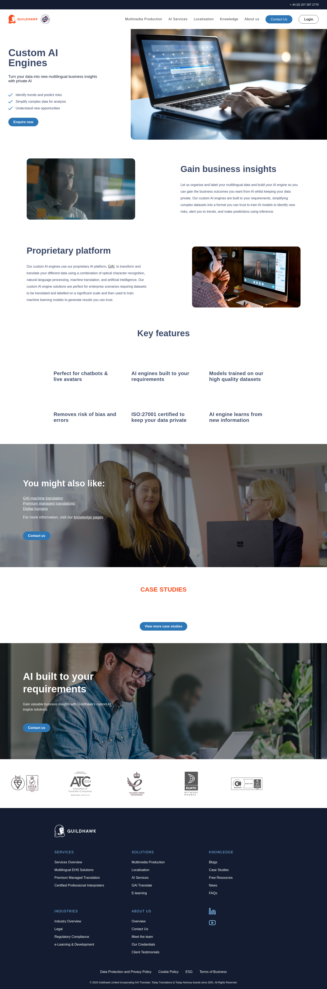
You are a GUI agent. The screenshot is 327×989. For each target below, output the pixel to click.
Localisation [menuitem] (204, 19)
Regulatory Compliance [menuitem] (71, 936)
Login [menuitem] (308, 19)
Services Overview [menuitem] (68, 862)
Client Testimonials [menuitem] (145, 952)
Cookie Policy (168, 972)
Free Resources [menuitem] (221, 877)
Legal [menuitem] (58, 929)
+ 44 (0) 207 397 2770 (304, 4)
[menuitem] (278, 19)
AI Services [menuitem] (178, 19)
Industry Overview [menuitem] (67, 921)
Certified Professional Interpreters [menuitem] (79, 885)
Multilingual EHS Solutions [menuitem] (74, 870)
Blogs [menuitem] (213, 862)
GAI (111, 266)
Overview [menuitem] (139, 921)
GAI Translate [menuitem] (142, 885)
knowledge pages (88, 517)
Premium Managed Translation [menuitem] (77, 877)
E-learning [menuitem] (139, 893)
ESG (189, 972)
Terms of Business (213, 972)
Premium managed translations (49, 503)
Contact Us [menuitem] (140, 929)
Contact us (36, 536)
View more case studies (163, 626)
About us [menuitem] (252, 19)
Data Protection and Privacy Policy (125, 972)
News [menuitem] (213, 885)
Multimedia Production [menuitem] (143, 19)
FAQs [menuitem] (213, 893)
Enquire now (23, 122)
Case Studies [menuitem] (219, 870)
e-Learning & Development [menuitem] (74, 944)
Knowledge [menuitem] (229, 19)
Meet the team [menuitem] (142, 936)
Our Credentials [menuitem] (143, 944)
